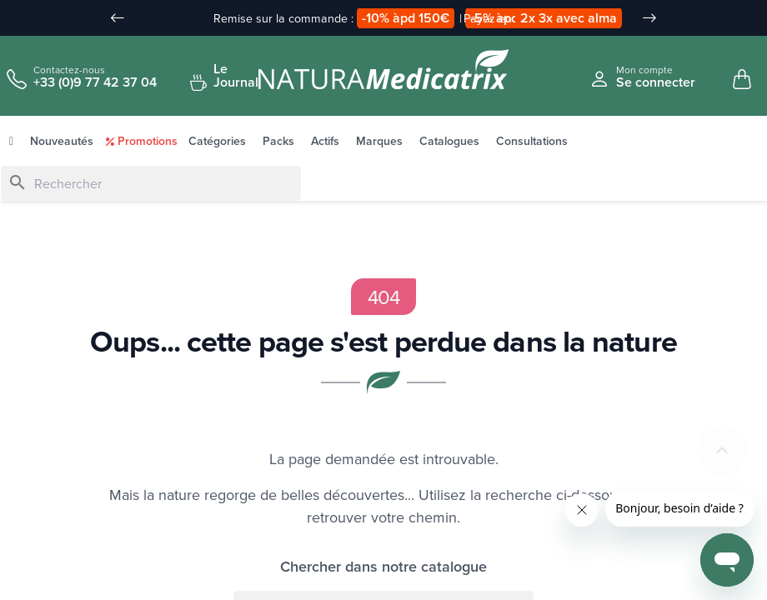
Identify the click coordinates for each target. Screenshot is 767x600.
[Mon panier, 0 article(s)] (742, 80)
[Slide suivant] (649, 18)
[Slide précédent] (117, 18)
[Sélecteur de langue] (731, 19)
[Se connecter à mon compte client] (642, 77)
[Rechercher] (151, 184)
